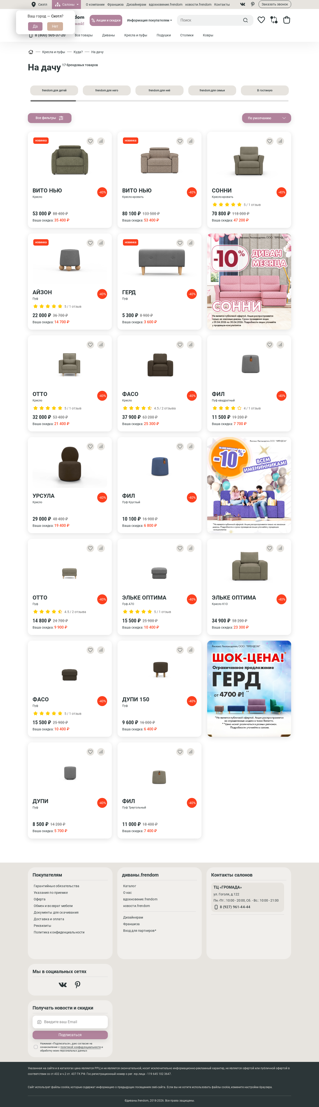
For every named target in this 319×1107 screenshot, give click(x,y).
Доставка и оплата (49, 919)
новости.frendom (198, 4)
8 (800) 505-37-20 (46, 35)
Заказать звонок (275, 4)
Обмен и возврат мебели (53, 906)
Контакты (222, 4)
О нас (127, 892)
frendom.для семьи (212, 90)
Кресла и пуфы (53, 52)
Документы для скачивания (56, 912)
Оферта (40, 899)
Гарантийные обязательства (56, 886)
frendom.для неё (159, 90)
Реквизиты (42, 926)
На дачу (97, 52)
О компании (95, 4)
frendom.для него (106, 90)
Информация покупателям (148, 20)
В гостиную (265, 90)
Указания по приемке (51, 892)
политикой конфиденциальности (80, 1047)
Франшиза (115, 4)
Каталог (129, 886)
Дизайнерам (136, 4)
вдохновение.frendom (165, 4)
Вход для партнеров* (139, 930)
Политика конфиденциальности (59, 932)
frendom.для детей (54, 90)
